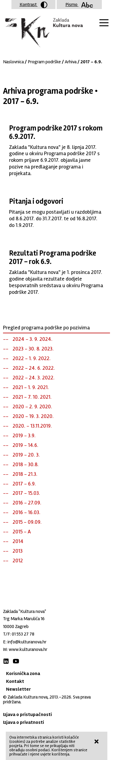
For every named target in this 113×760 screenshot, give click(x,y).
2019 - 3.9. (24, 435)
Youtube (16, 661)
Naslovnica (13, 62)
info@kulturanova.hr (27, 642)
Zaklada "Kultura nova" (43, 32)
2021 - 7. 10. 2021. (32, 397)
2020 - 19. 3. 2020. (33, 416)
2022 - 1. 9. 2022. (32, 358)
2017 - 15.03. (26, 493)
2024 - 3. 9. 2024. (32, 339)
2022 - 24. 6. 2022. (34, 368)
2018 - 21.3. (25, 474)
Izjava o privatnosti (23, 722)
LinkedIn (6, 661)
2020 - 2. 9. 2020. (32, 406)
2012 (18, 560)
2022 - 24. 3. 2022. (34, 377)
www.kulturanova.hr (28, 649)
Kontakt (15, 681)
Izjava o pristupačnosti (27, 714)
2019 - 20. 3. (26, 454)
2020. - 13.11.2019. (32, 425)
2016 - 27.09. (27, 502)
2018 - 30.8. (26, 464)
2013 (18, 551)
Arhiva (71, 62)
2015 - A (22, 531)
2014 (18, 541)
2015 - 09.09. (27, 522)
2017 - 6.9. (24, 483)
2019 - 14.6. (25, 445)
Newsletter (18, 689)
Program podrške (44, 62)
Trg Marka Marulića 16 (24, 619)
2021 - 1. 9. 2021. (31, 387)
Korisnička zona (23, 673)
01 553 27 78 (23, 634)
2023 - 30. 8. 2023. (33, 348)
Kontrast (33, 5)
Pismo (79, 5)
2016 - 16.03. (26, 512)
